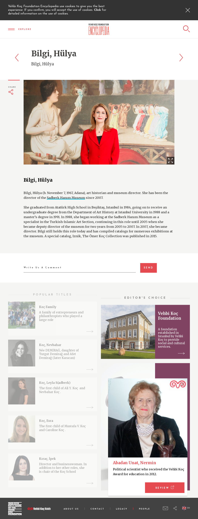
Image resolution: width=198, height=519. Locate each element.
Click (98, 10)
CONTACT (97, 509)
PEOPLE (144, 509)
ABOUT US (71, 509)
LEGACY (121, 509)
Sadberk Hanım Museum (66, 198)
